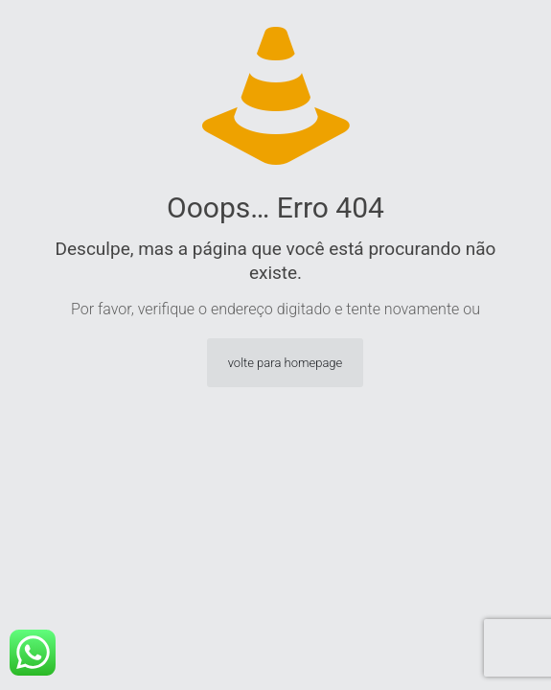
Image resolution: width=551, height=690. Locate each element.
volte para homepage (285, 363)
